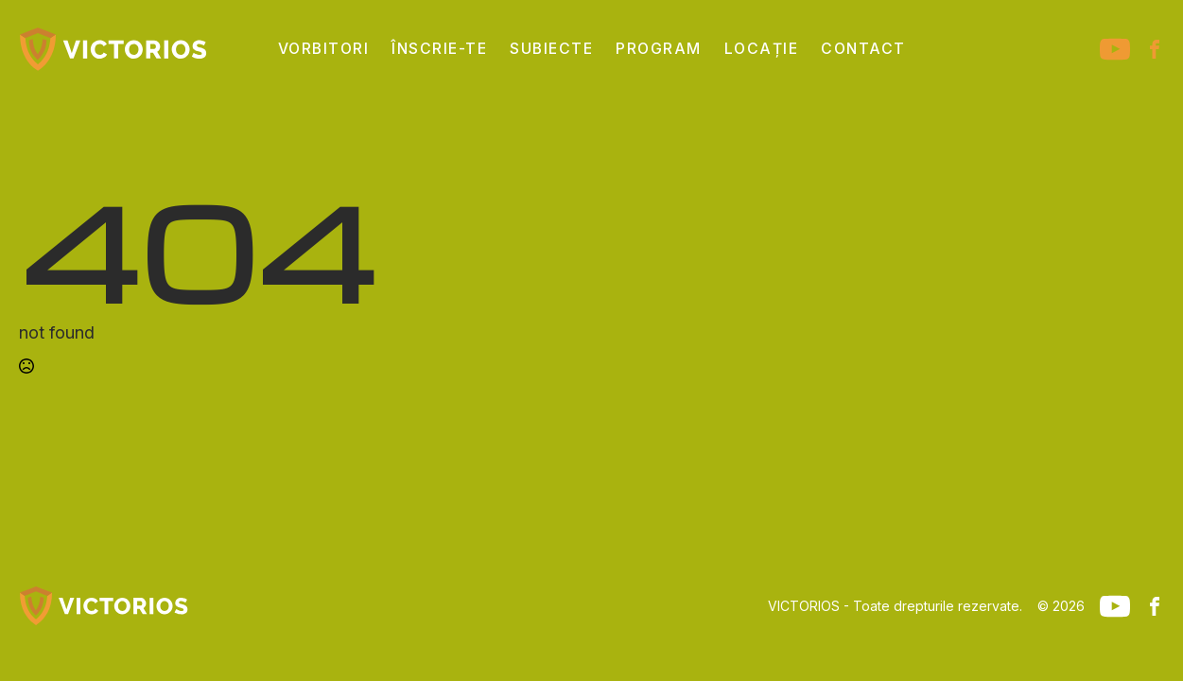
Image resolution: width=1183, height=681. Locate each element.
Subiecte (551, 49)
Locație (761, 49)
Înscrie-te (439, 49)
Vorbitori (324, 49)
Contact (863, 49)
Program (659, 49)
